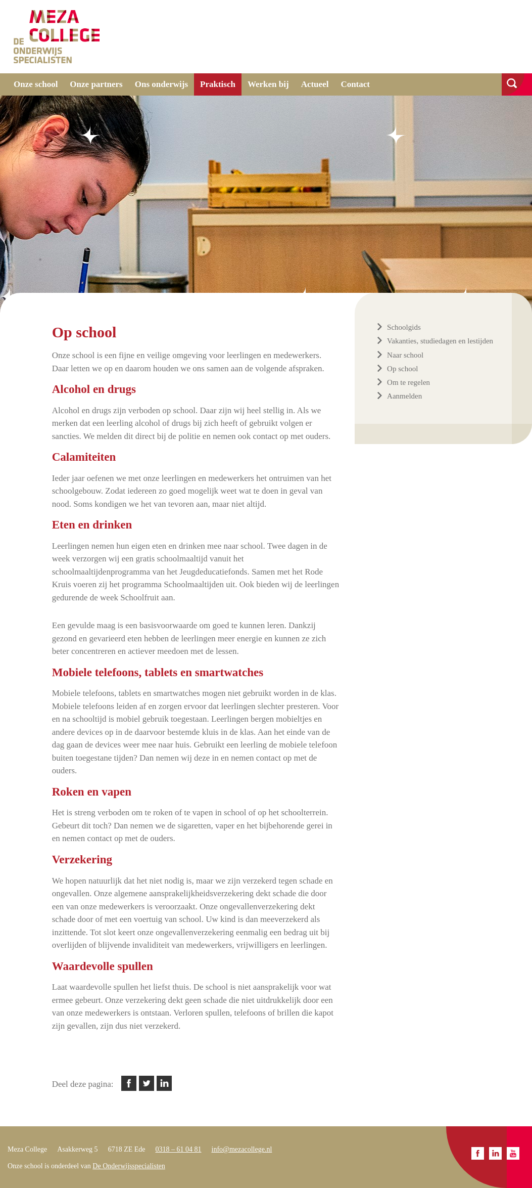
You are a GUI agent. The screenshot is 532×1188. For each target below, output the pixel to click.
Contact (355, 84)
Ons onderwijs (161, 84)
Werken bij (268, 84)
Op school (402, 369)
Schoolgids (404, 327)
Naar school (405, 355)
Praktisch (217, 84)
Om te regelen (408, 382)
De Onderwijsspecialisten (128, 1166)
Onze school (36, 84)
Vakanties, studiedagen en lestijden (440, 341)
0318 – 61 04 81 (179, 1149)
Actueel (315, 84)
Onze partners (96, 84)
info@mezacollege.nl (242, 1149)
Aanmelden (404, 396)
